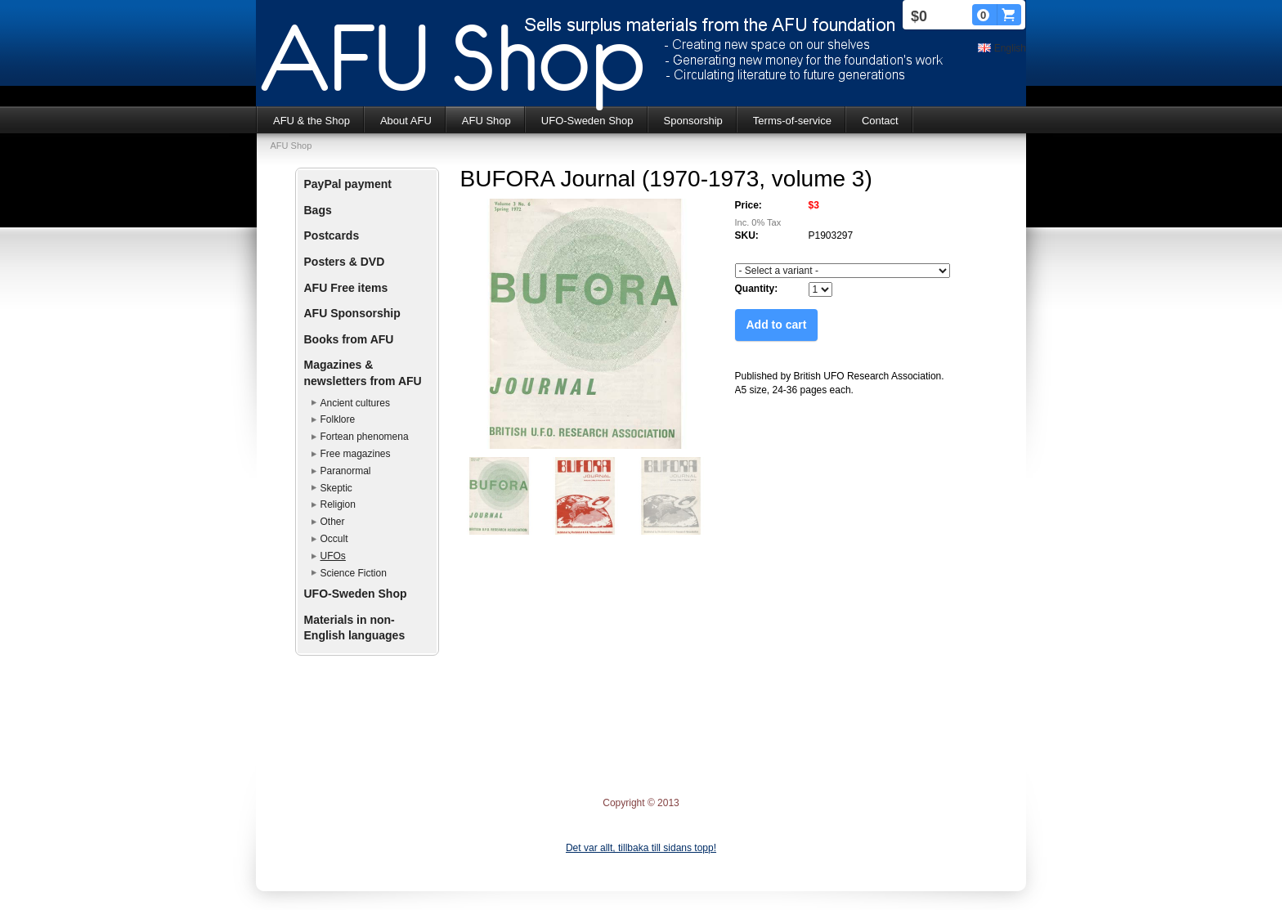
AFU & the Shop (311, 120)
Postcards (332, 235)
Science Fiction (353, 573)
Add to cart (776, 324)
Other (332, 521)
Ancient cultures (355, 403)
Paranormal (345, 471)
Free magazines (355, 453)
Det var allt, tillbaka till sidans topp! (641, 848)
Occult (334, 539)
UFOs (333, 556)
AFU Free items (346, 287)
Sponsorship (693, 120)
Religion (338, 504)
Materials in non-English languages (355, 628)
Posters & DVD (344, 261)
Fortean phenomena (364, 436)
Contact (880, 120)
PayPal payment (348, 184)
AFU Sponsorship (352, 313)
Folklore (338, 419)
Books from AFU (349, 339)
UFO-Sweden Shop (587, 120)
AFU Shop (486, 120)
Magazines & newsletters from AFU (363, 373)
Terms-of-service (792, 120)
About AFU (406, 120)
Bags (318, 210)
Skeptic (336, 488)
